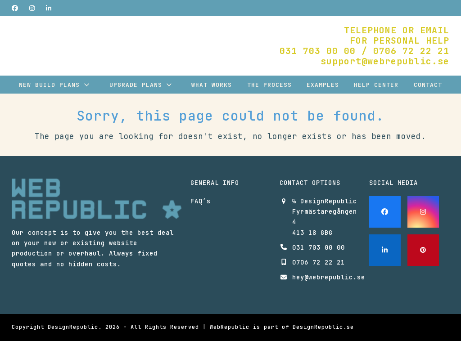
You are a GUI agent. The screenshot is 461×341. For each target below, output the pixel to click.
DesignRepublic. (75, 327)
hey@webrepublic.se (328, 277)
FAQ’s (200, 201)
